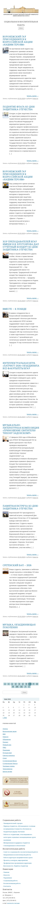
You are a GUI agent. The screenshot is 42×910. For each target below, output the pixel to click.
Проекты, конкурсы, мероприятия (15, 860)
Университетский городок (13, 823)
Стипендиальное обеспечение (14, 845)
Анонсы (5, 729)
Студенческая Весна (10, 761)
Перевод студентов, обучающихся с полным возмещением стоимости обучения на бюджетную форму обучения (19, 829)
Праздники (6, 750)
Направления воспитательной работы (17, 855)
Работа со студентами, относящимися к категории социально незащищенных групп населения (19, 837)
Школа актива (7, 771)
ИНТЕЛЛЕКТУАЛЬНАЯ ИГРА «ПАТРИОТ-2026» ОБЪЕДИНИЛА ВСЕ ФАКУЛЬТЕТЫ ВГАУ (21, 366)
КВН (4, 734)
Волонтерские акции (9, 731)
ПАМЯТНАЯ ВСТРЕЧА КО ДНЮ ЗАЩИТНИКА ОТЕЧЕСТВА (20, 507)
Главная (21, 10)
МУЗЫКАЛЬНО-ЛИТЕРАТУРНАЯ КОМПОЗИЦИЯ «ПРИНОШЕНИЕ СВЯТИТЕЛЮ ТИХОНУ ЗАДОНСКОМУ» (21, 429)
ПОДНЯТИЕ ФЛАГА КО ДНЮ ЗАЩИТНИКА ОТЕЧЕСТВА (19, 108)
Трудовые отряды (9, 766)
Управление (7, 878)
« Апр (5, 718)
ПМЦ (4, 747)
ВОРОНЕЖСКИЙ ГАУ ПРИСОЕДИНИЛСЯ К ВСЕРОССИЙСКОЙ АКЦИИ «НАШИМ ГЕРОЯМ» (18, 40)
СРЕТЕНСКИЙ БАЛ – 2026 (17, 565)
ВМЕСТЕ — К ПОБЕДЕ (14, 308)
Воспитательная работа (11, 883)
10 (17, 687)
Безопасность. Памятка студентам (15, 866)
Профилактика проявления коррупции (17, 863)
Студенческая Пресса (10, 763)
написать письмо (13, 903)
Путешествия (7, 753)
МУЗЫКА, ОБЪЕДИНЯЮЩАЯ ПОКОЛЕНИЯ (19, 626)
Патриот (5, 742)
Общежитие (7, 739)
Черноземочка (7, 769)
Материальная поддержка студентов (16, 843)
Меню (21, 28)
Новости (35, 98)
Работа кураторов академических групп (18, 857)
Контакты (7, 886)
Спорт (5, 758)
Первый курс (7, 745)
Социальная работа (10, 880)
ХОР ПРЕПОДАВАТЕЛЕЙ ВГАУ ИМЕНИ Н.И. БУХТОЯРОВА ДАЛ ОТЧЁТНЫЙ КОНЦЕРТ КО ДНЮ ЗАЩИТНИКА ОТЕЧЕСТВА (21, 245)
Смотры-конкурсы (9, 755)
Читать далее (33, 96)
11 (21, 687)
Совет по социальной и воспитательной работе (20, 852)
